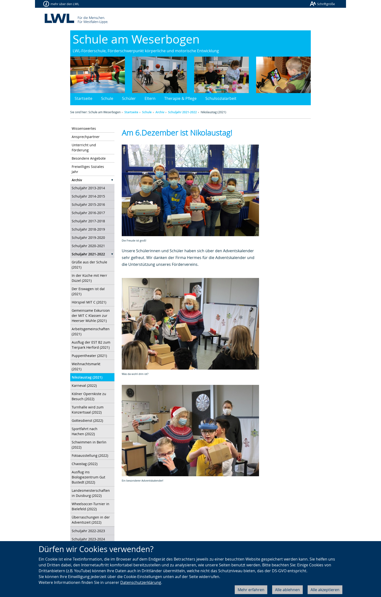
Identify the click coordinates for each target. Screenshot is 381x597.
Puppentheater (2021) (89, 355)
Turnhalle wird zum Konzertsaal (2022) (88, 410)
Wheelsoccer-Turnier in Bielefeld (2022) (90, 506)
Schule (107, 98)
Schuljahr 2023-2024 (88, 539)
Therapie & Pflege (180, 98)
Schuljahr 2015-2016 (88, 204)
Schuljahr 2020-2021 (88, 245)
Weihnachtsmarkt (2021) (86, 366)
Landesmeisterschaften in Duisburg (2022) (91, 493)
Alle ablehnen (287, 589)
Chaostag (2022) (84, 463)
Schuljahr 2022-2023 (88, 530)
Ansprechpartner (86, 136)
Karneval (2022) (84, 385)
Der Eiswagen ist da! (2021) (88, 291)
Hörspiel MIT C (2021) (89, 302)
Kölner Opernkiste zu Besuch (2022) (89, 396)
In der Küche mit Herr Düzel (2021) (89, 278)
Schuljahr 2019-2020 (88, 237)
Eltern (150, 98)
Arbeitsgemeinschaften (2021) (91, 331)
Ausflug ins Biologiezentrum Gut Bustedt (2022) (88, 477)
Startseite (83, 98)
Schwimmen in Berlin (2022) (89, 445)
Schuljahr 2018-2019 (88, 229)
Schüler (129, 98)
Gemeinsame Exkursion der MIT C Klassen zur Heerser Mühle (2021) (91, 315)
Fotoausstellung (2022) (90, 455)
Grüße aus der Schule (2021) (89, 264)
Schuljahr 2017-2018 (88, 221)
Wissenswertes (84, 128)
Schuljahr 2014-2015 (88, 196)
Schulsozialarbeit (220, 98)
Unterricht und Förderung (84, 147)
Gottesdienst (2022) (87, 420)
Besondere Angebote (89, 158)
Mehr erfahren (251, 589)
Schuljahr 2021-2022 (182, 112)
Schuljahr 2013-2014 (88, 188)
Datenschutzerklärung (140, 582)
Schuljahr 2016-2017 (88, 212)
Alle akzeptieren (325, 589)
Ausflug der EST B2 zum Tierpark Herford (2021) (91, 345)
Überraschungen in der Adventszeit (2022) (91, 520)
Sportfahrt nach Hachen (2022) (84, 431)
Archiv (160, 112)
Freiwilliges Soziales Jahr (88, 169)
